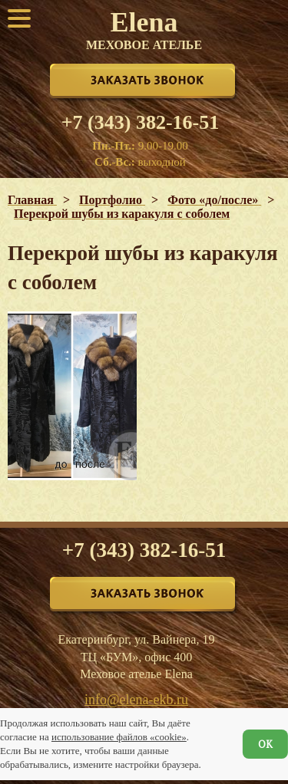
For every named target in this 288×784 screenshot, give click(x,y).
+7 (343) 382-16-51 (140, 122)
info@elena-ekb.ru (136, 699)
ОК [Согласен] (265, 744)
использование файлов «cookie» (119, 737)
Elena (144, 29)
